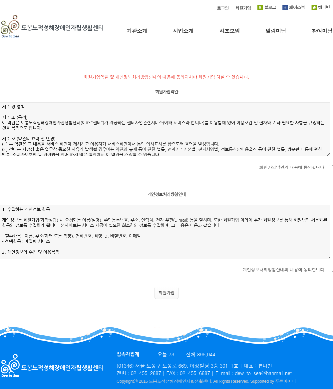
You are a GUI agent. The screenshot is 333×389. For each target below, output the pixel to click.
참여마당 (322, 31)
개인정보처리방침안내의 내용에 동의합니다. (284, 269)
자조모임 (229, 31)
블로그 (266, 7)
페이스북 (293, 7)
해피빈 (320, 7)
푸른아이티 (285, 381)
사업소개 (183, 31)
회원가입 (243, 8)
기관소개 (137, 31)
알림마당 (275, 31)
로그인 (222, 8)
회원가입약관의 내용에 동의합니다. (292, 167)
